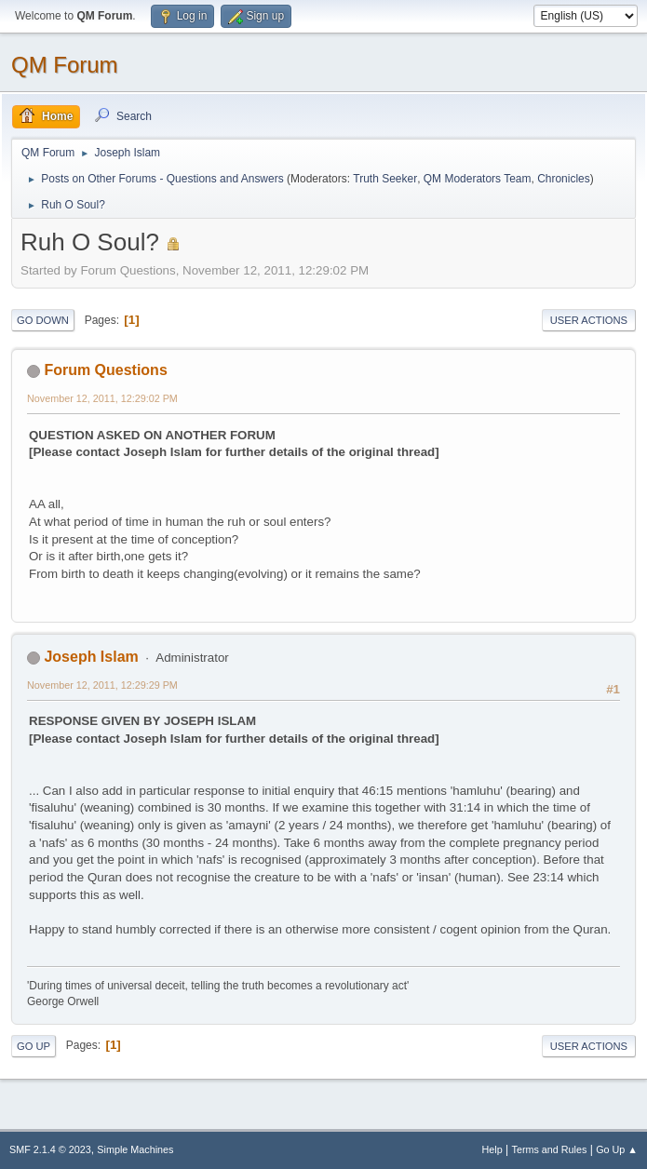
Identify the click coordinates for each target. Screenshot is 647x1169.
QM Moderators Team (478, 178)
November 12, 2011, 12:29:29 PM (102, 685)
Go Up (33, 1046)
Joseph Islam (91, 657)
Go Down (43, 320)
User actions (588, 320)
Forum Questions (105, 370)
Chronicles (563, 178)
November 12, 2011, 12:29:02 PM (102, 398)
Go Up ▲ (617, 1149)
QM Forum (64, 64)
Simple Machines (135, 1149)
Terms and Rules (549, 1149)
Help (492, 1149)
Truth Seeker (385, 178)
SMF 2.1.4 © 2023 (50, 1149)
